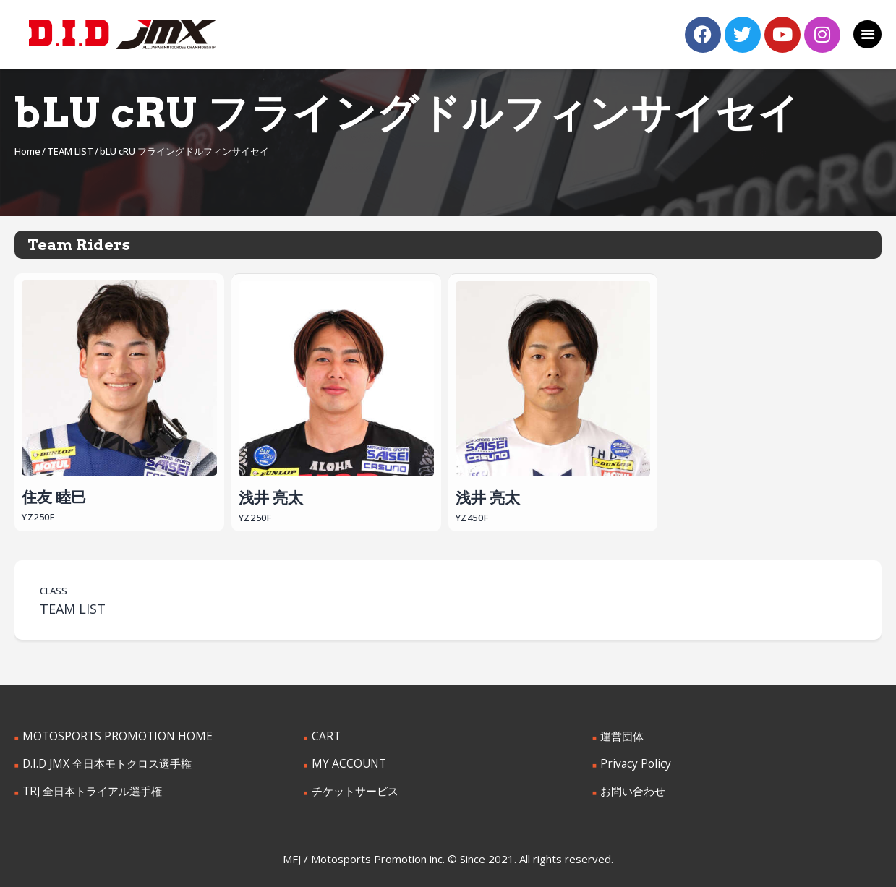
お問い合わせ (630, 789)
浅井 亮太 (336, 392)
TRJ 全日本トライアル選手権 (87, 789)
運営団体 (620, 735)
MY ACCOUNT (345, 762)
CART (325, 735)
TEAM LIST (70, 151)
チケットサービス (352, 789)
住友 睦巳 (119, 391)
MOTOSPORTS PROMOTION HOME (107, 735)
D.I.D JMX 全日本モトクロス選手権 (101, 762)
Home (27, 151)
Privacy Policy (632, 762)
